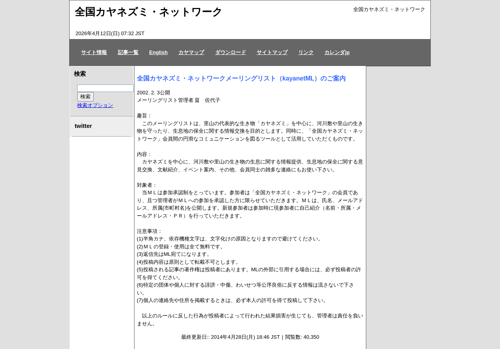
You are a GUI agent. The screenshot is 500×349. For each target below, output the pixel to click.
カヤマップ (191, 52)
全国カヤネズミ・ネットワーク (149, 12)
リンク (306, 52)
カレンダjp (337, 52)
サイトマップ (272, 52)
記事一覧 (128, 52)
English (158, 52)
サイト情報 (94, 52)
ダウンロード (230, 52)
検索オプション (95, 105)
